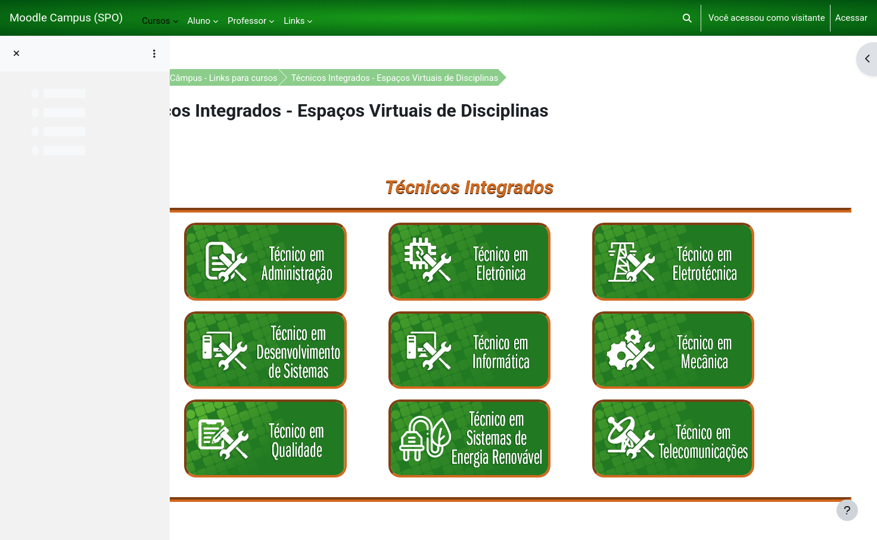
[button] (687, 18)
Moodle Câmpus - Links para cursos (316, 78)
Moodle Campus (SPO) (66, 17)
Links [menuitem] (294, 20)
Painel (218, 78)
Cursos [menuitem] (156, 20)
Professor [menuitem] (247, 20)
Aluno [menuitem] (199, 20)
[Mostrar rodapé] (847, 510)
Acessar (851, 18)
